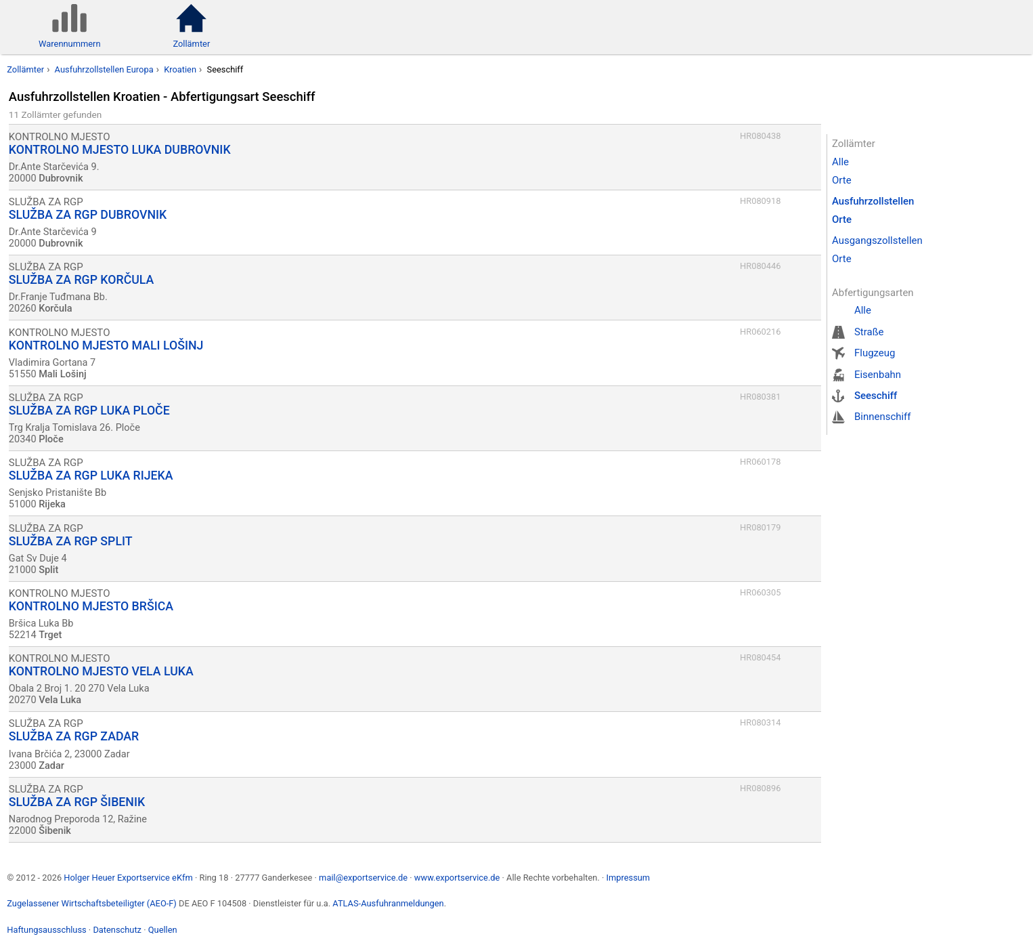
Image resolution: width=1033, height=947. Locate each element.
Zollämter (25, 69)
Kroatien (180, 69)
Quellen (162, 930)
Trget (50, 635)
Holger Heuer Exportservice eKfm (128, 877)
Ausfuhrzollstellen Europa (104, 69)
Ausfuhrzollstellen (873, 201)
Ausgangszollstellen (877, 240)
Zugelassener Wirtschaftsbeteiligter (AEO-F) (92, 903)
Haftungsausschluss (46, 930)
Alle (840, 162)
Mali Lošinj (62, 374)
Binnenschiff (882, 417)
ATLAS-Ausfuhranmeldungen (387, 903)
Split (48, 570)
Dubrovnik (61, 178)
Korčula (55, 308)
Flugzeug (874, 353)
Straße (869, 332)
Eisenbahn (877, 375)
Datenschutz (117, 930)
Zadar (51, 766)
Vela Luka (60, 700)
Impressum (628, 877)
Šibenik (55, 831)
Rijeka (52, 504)
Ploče (51, 439)
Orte (842, 180)
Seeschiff (875, 396)
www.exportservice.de (457, 877)
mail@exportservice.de (363, 877)
